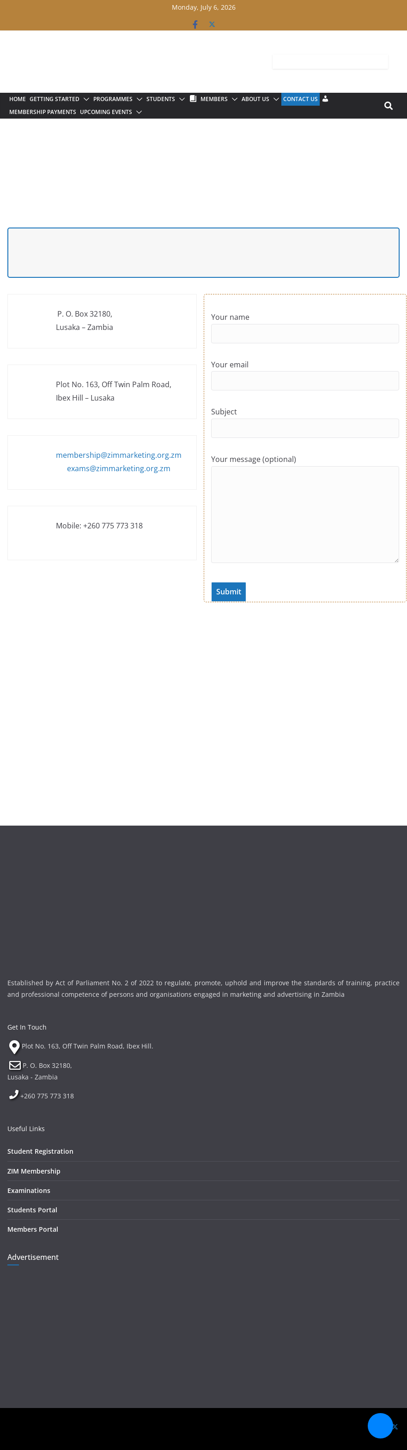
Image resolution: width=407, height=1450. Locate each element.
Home (17, 99)
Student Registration (40, 1151)
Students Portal (32, 1209)
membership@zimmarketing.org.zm (119, 455)
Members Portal (32, 1229)
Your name (305, 335)
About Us (255, 99)
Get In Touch (27, 1027)
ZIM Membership (34, 1171)
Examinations (28, 1190)
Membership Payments (42, 112)
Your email (305, 383)
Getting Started (54, 99)
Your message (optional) (305, 518)
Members (214, 99)
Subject (305, 430)
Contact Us (300, 99)
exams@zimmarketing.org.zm (118, 468)
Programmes (113, 99)
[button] (84, 99)
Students (160, 99)
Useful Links (26, 1128)
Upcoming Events (106, 112)
